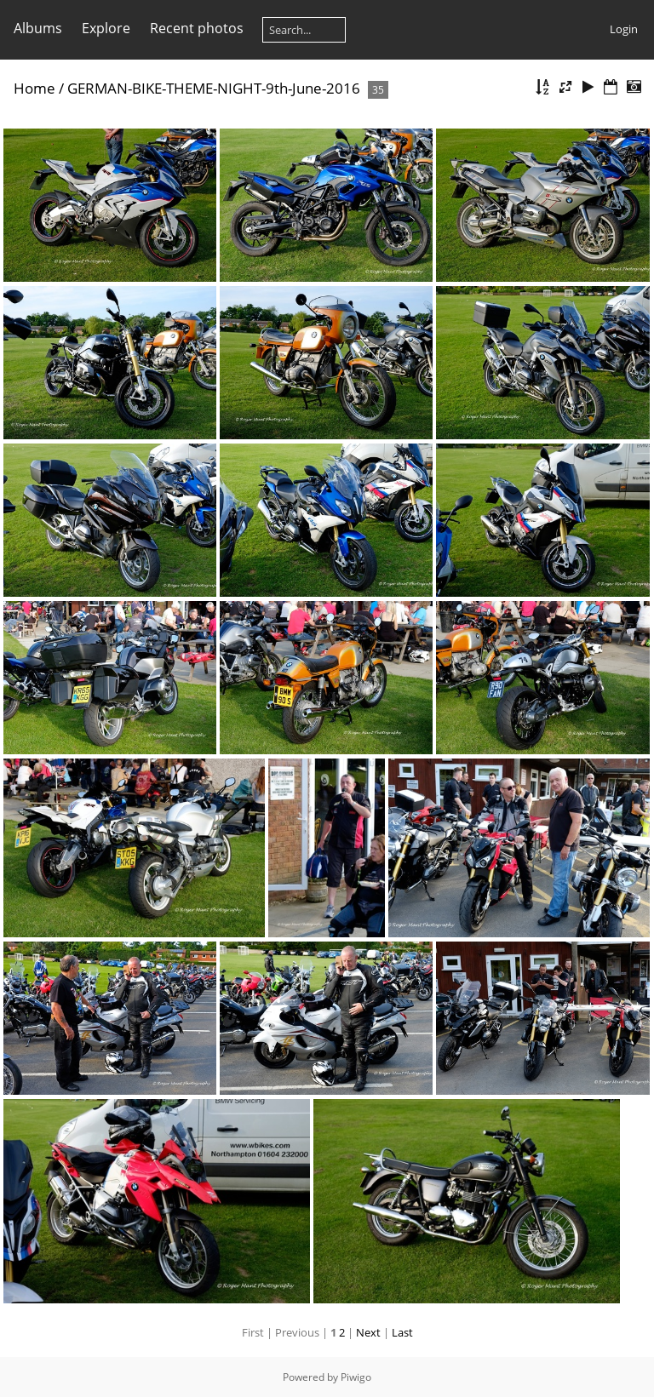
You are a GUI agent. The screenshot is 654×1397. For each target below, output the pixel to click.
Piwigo (356, 1377)
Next (368, 1332)
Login (624, 29)
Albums (38, 28)
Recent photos (197, 28)
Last (402, 1332)
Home (34, 88)
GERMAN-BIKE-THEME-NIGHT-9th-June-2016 (213, 88)
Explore (106, 28)
